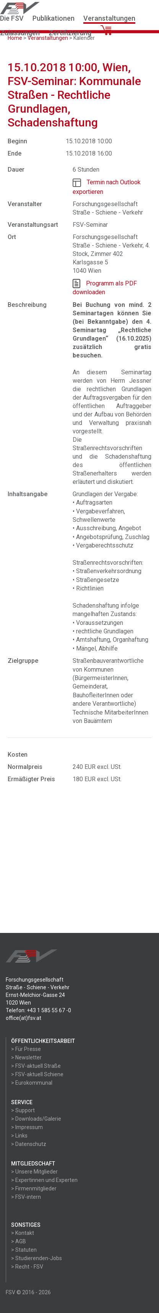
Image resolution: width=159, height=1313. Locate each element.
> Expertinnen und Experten (44, 1180)
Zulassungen (20, 33)
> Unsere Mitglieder (34, 1172)
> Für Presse (26, 1049)
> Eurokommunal (31, 1083)
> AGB (18, 1241)
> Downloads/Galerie (36, 1119)
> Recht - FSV (27, 1267)
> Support (23, 1110)
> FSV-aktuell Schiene (37, 1074)
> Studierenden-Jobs (36, 1258)
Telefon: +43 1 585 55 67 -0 (38, 1010)
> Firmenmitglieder (34, 1188)
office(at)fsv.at (23, 1018)
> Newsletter (26, 1057)
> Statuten (24, 1250)
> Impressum (27, 1127)
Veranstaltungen (109, 18)
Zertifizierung (70, 33)
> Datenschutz (28, 1144)
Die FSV (12, 18)
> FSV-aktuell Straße (36, 1066)
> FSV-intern (26, 1197)
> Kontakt (22, 1233)
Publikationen (53, 18)
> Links (19, 1136)
